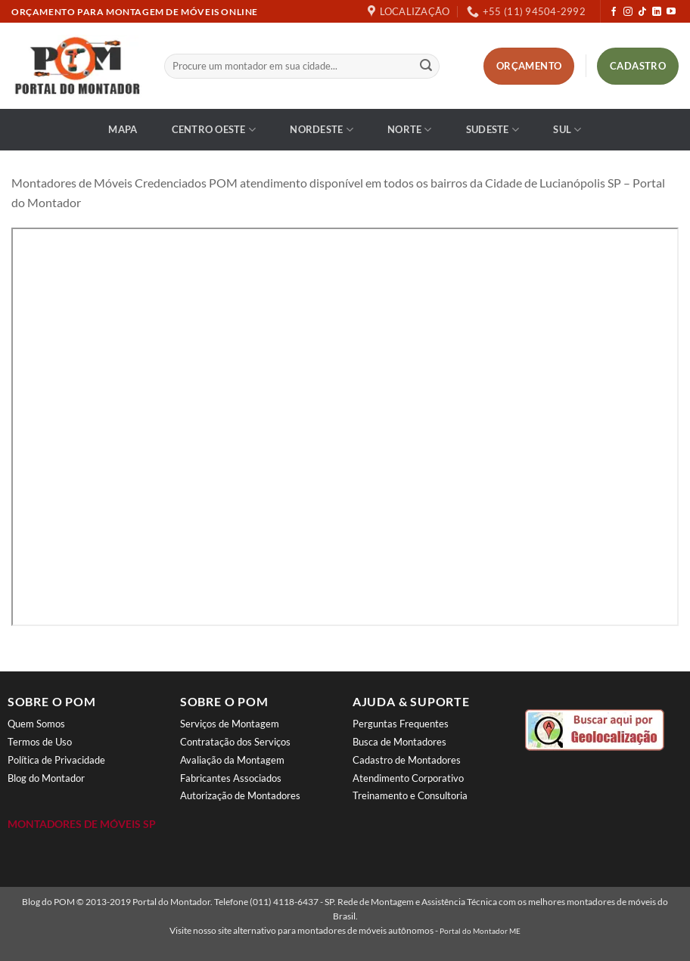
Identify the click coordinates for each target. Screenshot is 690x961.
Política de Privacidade (56, 760)
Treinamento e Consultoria (410, 795)
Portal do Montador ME (480, 930)
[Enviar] (426, 66)
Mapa (122, 129)
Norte (409, 129)
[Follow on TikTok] (642, 12)
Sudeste (492, 129)
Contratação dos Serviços (235, 742)
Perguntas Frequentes (401, 724)
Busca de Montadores (399, 742)
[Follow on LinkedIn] (656, 12)
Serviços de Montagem (229, 724)
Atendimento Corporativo (408, 778)
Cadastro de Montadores (407, 760)
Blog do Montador (46, 778)
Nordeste (321, 129)
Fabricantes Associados (230, 778)
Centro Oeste (214, 129)
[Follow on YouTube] (671, 12)
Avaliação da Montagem (232, 760)
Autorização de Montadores (240, 795)
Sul (567, 129)
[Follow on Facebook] (613, 12)
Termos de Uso (40, 742)
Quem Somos (36, 724)
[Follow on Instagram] (627, 12)
